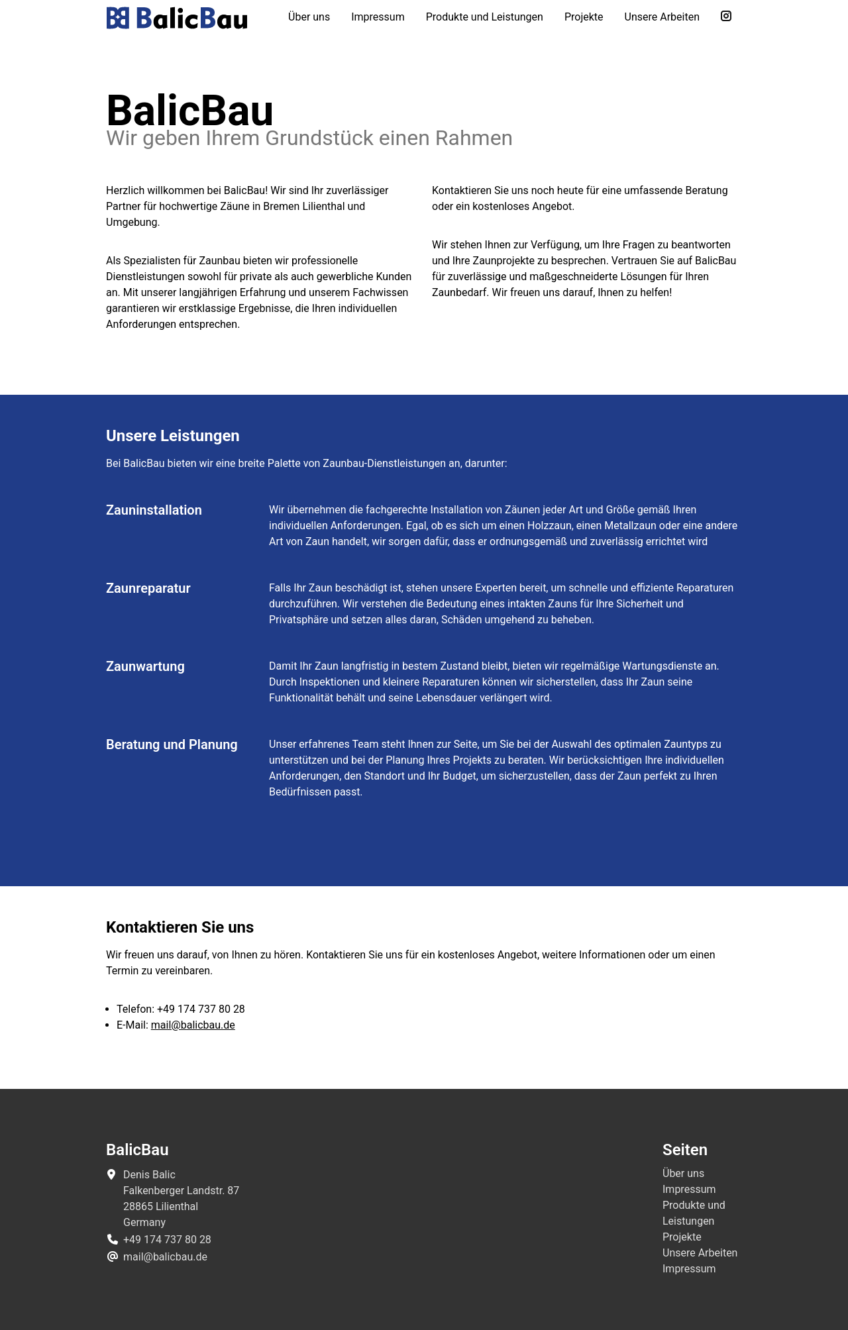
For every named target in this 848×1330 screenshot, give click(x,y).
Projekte (584, 17)
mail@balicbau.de (193, 1025)
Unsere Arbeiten (662, 17)
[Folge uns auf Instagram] (726, 17)
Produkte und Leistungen (484, 17)
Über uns (309, 17)
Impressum (378, 17)
